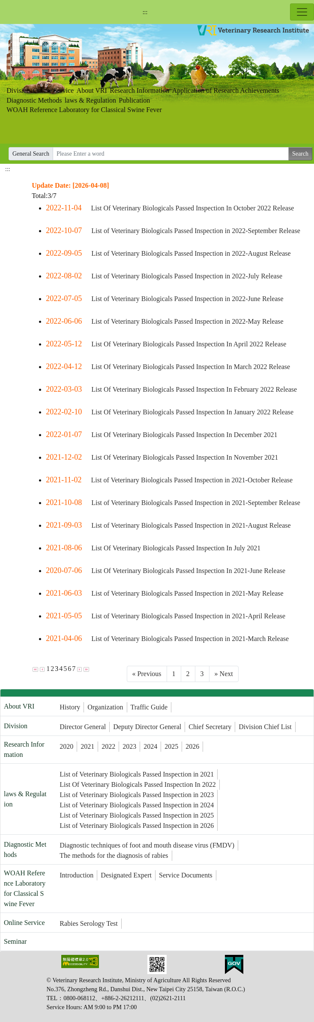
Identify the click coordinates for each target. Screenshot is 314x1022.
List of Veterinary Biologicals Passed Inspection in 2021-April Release (188, 616)
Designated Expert (126, 875)
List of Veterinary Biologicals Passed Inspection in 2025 (137, 815)
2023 (129, 746)
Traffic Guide (149, 707)
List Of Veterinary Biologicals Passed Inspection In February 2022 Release (194, 389)
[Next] (224, 674)
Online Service (53, 90)
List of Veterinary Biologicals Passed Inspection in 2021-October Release (192, 480)
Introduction (76, 875)
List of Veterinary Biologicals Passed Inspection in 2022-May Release (187, 321)
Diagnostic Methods (34, 100)
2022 (108, 746)
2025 (171, 746)
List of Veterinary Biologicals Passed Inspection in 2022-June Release (187, 298)
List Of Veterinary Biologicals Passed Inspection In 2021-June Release (188, 570)
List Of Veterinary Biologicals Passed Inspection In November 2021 (184, 457)
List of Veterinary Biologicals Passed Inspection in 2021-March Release (190, 638)
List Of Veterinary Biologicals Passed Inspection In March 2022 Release (190, 366)
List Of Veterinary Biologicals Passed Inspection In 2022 (138, 784)
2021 (87, 746)
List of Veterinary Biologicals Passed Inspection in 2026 (137, 825)
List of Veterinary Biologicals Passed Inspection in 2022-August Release (190, 253)
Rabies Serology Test (88, 923)
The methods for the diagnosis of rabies (114, 855)
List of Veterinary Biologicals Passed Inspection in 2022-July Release (186, 276)
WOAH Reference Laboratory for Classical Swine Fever (84, 109)
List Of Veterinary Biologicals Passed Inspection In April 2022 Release (188, 344)
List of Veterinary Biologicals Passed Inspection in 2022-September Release (195, 230)
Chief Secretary (209, 726)
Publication (134, 100)
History (70, 707)
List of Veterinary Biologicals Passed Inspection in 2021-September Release (195, 502)
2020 (66, 746)
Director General (83, 726)
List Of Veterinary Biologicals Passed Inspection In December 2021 (184, 434)
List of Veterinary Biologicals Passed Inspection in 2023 (137, 794)
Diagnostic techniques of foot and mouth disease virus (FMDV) (147, 845)
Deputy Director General (147, 726)
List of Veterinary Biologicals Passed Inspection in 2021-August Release (190, 525)
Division (18, 90)
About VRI (92, 90)
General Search (30, 154)
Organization (105, 707)
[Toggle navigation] (302, 12)
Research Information (139, 90)
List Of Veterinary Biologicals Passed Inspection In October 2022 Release (192, 208)
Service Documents (185, 875)
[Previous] (147, 674)
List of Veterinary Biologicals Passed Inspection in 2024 (137, 805)
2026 (192, 746)
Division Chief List (265, 726)
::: (145, 12)
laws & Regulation (90, 100)
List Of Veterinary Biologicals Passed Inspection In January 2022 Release (192, 412)
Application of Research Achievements (225, 90)
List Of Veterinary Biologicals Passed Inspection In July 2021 (175, 548)
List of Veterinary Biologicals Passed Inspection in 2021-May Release (187, 593)
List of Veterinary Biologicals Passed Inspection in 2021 (137, 774)
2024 (150, 746)
